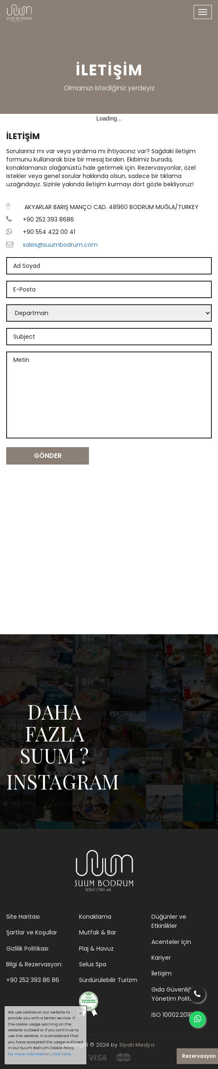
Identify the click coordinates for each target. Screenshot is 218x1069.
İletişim (161, 973)
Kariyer (161, 957)
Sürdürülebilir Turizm (108, 980)
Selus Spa (92, 964)
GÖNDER (48, 455)
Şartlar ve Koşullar (31, 932)
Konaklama (95, 917)
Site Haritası (23, 917)
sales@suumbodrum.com (60, 245)
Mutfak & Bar (97, 932)
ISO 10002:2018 (171, 1015)
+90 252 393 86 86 (32, 980)
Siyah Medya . (138, 1045)
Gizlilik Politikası (27, 948)
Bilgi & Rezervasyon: (34, 964)
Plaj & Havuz (96, 948)
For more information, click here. (40, 1054)
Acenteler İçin (171, 942)
